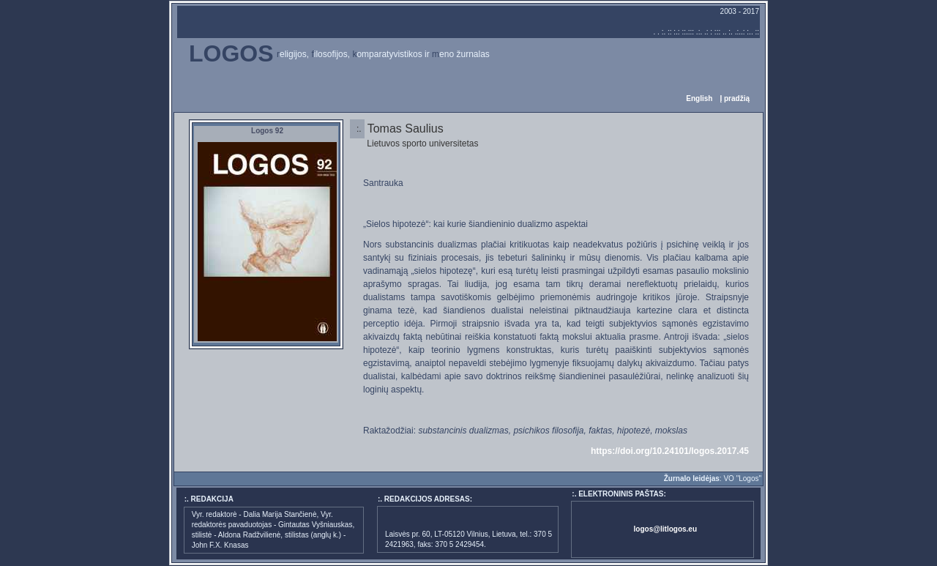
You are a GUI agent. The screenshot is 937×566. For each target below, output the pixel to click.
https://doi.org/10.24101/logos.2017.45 (670, 451)
